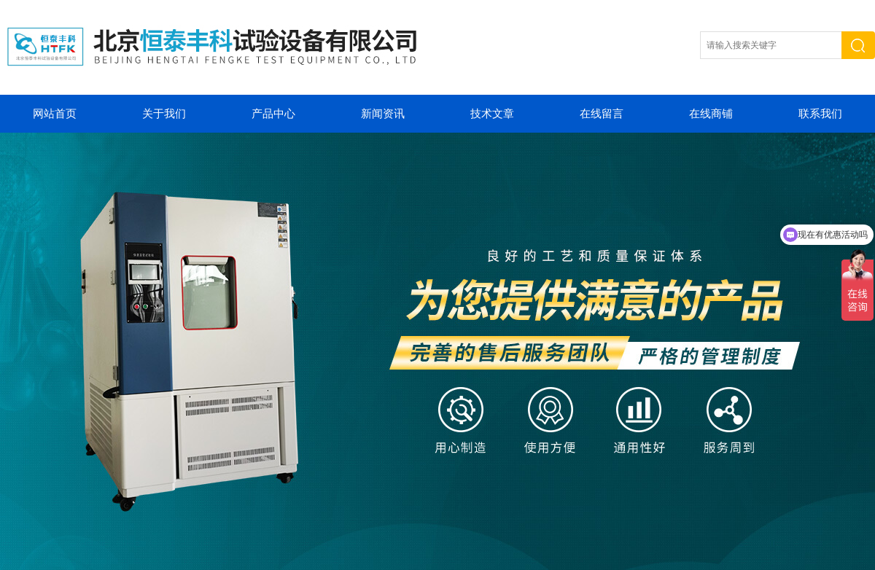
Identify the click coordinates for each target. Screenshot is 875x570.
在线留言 (601, 114)
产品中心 (273, 114)
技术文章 (492, 114)
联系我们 (820, 114)
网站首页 (55, 114)
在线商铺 (711, 114)
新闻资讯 (383, 114)
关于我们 (164, 114)
